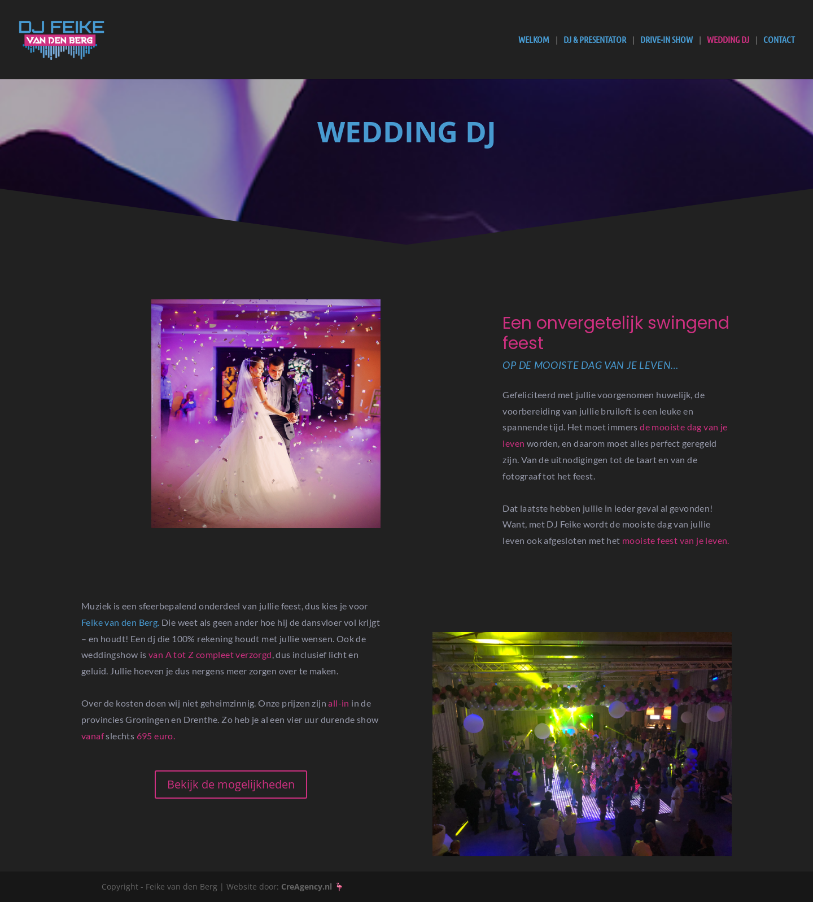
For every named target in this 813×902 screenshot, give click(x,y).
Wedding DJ (728, 40)
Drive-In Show (666, 40)
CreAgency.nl (306, 886)
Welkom (533, 40)
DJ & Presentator (594, 40)
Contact (779, 40)
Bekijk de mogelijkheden (231, 784)
